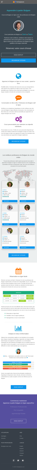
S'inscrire (3, 438)
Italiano (21, 455)
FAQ (21, 436)
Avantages (3, 436)
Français (22, 453)
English (21, 446)
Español (22, 448)
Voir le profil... (6, 201)
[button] (2, 2)
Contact (21, 438)
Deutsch (22, 450)
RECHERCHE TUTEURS (18, 60)
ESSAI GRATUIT (18, 55)
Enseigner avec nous (6, 446)
